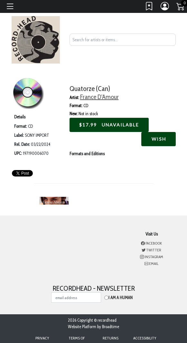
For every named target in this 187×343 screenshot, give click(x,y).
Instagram (151, 256)
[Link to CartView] (180, 6)
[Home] (36, 39)
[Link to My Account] (165, 8)
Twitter (151, 249)
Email (151, 263)
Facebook (151, 243)
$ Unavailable (109, 124)
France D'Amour (99, 97)
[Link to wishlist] (149, 8)
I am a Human (120, 297)
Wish (158, 139)
